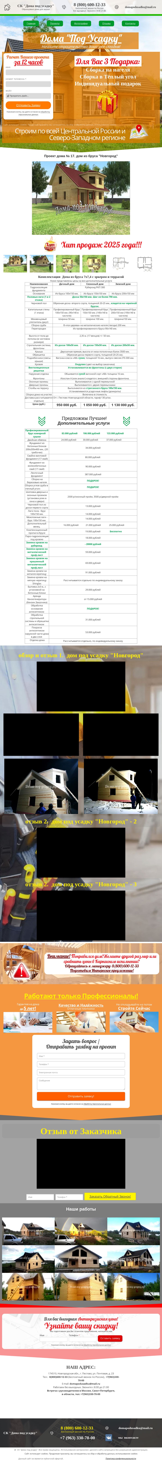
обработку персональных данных (34, 112)
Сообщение (81, 1083)
